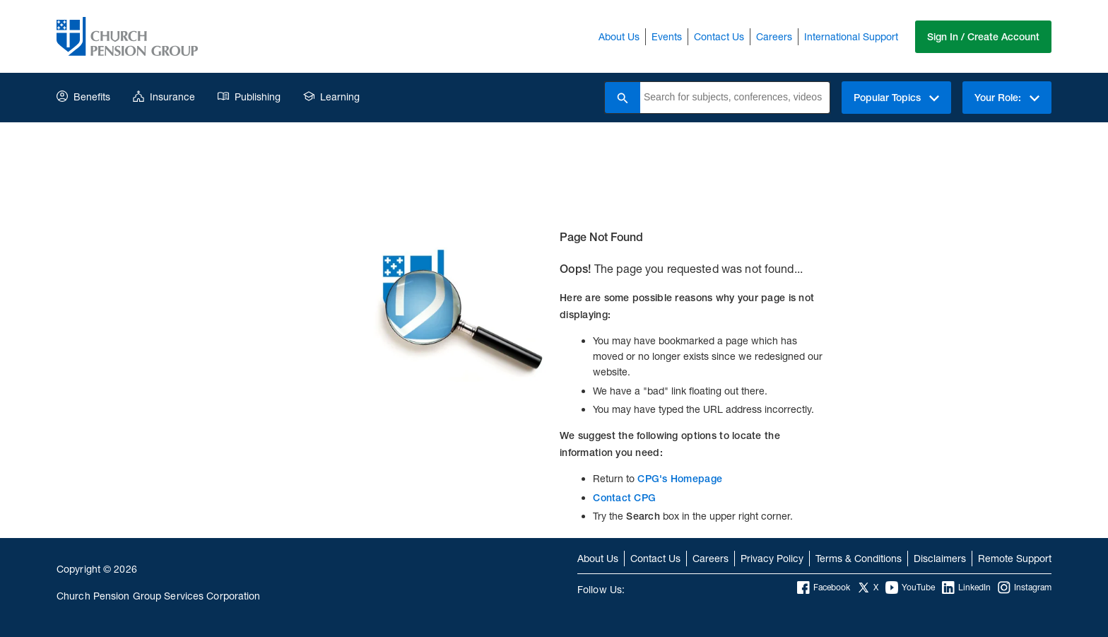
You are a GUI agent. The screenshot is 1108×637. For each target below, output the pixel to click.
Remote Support (1014, 558)
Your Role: (1006, 97)
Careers (774, 36)
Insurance (164, 96)
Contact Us (719, 36)
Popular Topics (896, 97)
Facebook (823, 587)
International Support (851, 36)
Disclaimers (940, 558)
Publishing (249, 96)
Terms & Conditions (858, 558)
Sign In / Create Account (983, 36)
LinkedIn (966, 587)
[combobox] (735, 97)
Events (667, 36)
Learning (331, 96)
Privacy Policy (772, 558)
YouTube (910, 587)
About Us (619, 36)
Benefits (83, 96)
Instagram (1024, 587)
